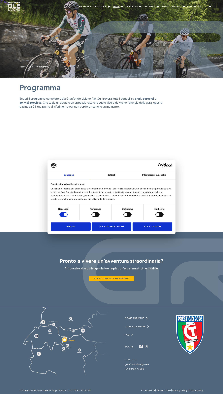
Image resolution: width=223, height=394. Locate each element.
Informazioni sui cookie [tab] (154, 175)
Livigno (176, 6)
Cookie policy (196, 390)
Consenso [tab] (69, 175)
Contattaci (194, 6)
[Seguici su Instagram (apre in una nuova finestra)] (145, 346)
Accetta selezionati (111, 226)
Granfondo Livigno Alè (92, 6)
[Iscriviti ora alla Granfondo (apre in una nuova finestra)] (111, 278)
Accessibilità (148, 390)
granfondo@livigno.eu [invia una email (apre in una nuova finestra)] (137, 364)
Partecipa (132, 6)
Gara (116, 6)
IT (206, 6)
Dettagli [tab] (111, 175)
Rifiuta (70, 226)
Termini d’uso (163, 390)
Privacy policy (179, 390)
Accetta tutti (152, 226)
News (165, 6)
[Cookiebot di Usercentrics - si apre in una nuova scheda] (159, 165)
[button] (108, 6)
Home (22, 66)
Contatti (131, 359)
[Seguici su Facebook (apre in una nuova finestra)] (141, 346)
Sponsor (150, 6)
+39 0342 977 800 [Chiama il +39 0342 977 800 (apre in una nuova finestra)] (134, 369)
